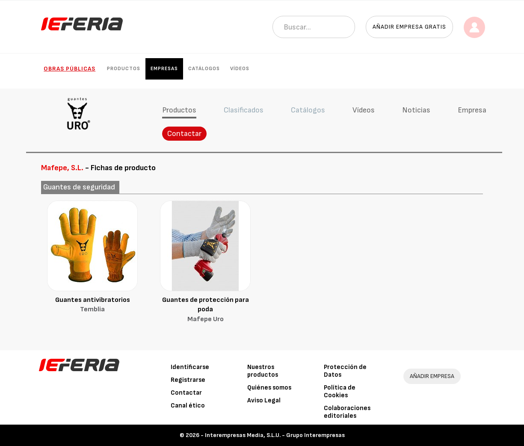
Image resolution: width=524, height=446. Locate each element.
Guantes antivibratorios (92, 305)
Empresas (164, 68)
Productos (123, 68)
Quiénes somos (269, 388)
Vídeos (239, 68)
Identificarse (190, 367)
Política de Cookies (339, 391)
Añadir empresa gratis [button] (409, 26)
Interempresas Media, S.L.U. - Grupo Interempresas (275, 435)
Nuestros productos (262, 371)
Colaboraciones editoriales (347, 412)
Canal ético (188, 406)
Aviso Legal (264, 400)
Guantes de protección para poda (205, 310)
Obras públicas (69, 68)
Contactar (184, 133)
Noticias (416, 110)
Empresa (472, 110)
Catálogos (204, 68)
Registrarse (188, 380)
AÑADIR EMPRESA (432, 376)
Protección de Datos (345, 371)
